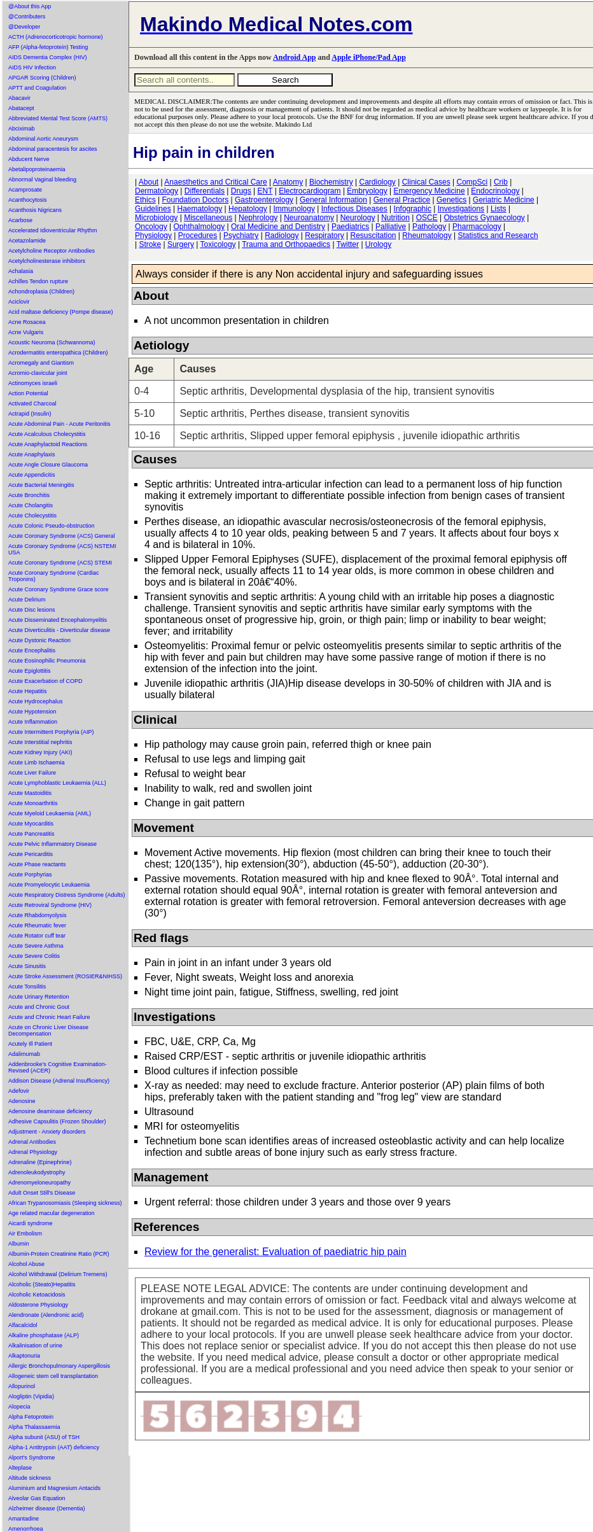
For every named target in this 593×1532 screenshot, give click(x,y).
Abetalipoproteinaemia (37, 169)
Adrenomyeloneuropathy (39, 1182)
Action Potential (28, 393)
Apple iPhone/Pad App (368, 57)
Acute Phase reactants (37, 864)
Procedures (197, 235)
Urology (378, 244)
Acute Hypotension (32, 711)
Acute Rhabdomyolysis (37, 915)
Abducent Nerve (29, 159)
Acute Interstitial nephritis (40, 742)
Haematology (200, 208)
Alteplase (20, 1468)
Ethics (145, 199)
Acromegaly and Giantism (41, 363)
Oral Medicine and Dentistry (278, 226)
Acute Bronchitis (29, 495)
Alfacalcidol (23, 1325)
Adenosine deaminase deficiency (50, 1111)
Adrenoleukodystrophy (37, 1172)
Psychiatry (240, 235)
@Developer (24, 27)
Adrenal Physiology (32, 1152)
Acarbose (20, 220)
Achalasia (20, 271)
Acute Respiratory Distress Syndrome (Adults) (66, 895)
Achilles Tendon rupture (38, 281)
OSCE (427, 217)
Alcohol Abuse (26, 1264)
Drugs (241, 190)
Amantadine (23, 1518)
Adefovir (18, 1091)
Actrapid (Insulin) (30, 414)
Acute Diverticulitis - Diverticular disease (59, 630)
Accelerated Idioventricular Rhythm (52, 230)
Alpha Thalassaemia (34, 1427)
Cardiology (377, 182)
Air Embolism (25, 1233)
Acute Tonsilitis (27, 986)
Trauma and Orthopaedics (286, 244)
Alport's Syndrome (31, 1457)
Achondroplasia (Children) (41, 291)
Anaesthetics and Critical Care (215, 182)
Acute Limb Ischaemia (36, 762)
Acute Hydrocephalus (35, 701)
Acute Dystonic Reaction (39, 640)
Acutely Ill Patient (30, 1044)
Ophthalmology (199, 226)
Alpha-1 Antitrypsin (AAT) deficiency (53, 1447)
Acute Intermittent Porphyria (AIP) (51, 732)
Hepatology (247, 208)
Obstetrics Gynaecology (483, 217)
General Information (333, 199)
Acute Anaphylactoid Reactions (47, 444)
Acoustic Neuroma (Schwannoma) (51, 342)
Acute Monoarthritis (33, 803)
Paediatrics (350, 226)
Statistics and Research (498, 235)
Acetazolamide (27, 240)
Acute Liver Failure (32, 773)
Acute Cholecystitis (32, 515)
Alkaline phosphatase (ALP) (43, 1335)
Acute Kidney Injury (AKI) (40, 752)
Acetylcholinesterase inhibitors (46, 261)
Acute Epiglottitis (29, 671)
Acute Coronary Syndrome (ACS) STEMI (60, 562)
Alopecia (19, 1406)
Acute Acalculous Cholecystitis (47, 434)
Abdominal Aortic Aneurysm (43, 139)
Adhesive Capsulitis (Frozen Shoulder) (57, 1121)
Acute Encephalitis (31, 650)
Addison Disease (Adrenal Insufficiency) (58, 1081)
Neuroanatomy (309, 217)
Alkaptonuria (24, 1356)
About (148, 182)
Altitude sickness (29, 1478)
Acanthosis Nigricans (35, 210)
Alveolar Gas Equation (37, 1498)
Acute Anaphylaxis (31, 454)
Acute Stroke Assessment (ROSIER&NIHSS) (65, 976)
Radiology (281, 235)
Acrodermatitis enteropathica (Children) (58, 352)
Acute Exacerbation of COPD (45, 681)
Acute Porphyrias (30, 874)
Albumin (18, 1243)
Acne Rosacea (27, 322)
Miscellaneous (208, 217)
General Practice (401, 199)
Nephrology (258, 217)
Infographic (412, 208)
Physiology (153, 235)
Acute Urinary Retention (38, 997)
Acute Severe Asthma (36, 946)
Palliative (390, 226)
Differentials (205, 190)
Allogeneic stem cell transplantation (53, 1376)
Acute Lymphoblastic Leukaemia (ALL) (57, 783)
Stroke (150, 244)
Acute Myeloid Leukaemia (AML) (49, 813)
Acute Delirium (27, 599)
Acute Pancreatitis (31, 834)
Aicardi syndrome (30, 1223)
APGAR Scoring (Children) (42, 77)
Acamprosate (25, 189)
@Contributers (26, 16)
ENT (265, 190)
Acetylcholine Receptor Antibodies (51, 251)
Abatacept (21, 108)
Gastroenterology (264, 199)
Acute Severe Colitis (34, 956)
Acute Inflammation (32, 722)
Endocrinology (495, 190)
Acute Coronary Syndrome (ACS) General (61, 536)
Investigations (461, 208)
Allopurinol (21, 1386)
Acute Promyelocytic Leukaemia (49, 885)
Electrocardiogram (309, 190)
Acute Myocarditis (30, 823)
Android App (294, 57)
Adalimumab (24, 1054)
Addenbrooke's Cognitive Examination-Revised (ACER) (57, 1067)
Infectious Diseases (354, 208)
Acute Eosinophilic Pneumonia (47, 660)
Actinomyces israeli (32, 383)
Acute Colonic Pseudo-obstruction (51, 526)
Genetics (451, 199)
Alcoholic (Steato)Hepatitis (42, 1284)
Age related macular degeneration (51, 1213)
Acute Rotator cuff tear (37, 935)
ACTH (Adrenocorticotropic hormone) (55, 37)
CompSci (471, 182)
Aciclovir (19, 302)
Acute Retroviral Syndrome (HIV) (50, 905)
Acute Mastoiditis (30, 793)
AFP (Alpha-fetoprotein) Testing (48, 47)
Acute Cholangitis (30, 505)
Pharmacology (476, 226)
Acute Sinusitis (27, 966)
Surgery (180, 244)
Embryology (367, 190)
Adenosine (22, 1101)
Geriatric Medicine (503, 199)
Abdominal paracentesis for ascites (52, 149)
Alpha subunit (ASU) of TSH (44, 1437)
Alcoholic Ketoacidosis (37, 1294)
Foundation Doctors (195, 199)
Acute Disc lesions (31, 610)
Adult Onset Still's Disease (41, 1193)
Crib (501, 182)
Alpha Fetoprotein (30, 1417)
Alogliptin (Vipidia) (31, 1396)
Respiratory (324, 235)
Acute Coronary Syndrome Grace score (58, 589)
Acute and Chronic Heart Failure (49, 1017)
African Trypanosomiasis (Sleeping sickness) (65, 1203)
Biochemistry (331, 182)
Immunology (294, 208)
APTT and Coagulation (37, 88)
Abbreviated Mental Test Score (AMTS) (58, 118)
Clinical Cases (426, 182)
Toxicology (218, 244)
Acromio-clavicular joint (37, 373)
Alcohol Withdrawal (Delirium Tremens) (58, 1274)
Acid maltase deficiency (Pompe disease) (60, 312)
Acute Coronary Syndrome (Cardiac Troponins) (53, 576)
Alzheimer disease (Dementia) (46, 1508)
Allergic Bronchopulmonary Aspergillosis (59, 1366)
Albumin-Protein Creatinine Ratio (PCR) (58, 1254)
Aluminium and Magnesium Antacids (54, 1488)
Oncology (151, 226)
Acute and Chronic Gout (38, 1007)
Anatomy (288, 182)
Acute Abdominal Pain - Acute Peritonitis (59, 424)
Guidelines (153, 208)
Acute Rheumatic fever (37, 925)
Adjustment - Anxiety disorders (47, 1131)
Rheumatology (426, 235)
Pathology (429, 226)
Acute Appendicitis (31, 475)
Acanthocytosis (27, 200)
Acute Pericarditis (30, 854)
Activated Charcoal (32, 403)
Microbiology (156, 217)
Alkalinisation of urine (35, 1345)
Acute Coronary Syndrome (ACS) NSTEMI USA (62, 549)
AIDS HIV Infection (32, 67)
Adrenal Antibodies (32, 1142)
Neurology (357, 217)
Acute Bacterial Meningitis (41, 485)
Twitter (348, 244)
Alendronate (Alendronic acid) (46, 1315)
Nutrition (395, 217)
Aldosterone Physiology (38, 1305)
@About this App (29, 6)
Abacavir (19, 98)
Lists (498, 208)
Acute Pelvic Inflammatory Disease (52, 844)
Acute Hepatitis (27, 691)
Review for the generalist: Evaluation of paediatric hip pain (275, 1251)
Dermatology (156, 190)
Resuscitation (373, 235)
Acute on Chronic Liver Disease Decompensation (48, 1030)
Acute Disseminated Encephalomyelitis (57, 620)
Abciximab (21, 128)
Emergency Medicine (429, 190)
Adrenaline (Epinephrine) (40, 1162)
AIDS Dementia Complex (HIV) (47, 57)
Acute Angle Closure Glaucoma (48, 464)
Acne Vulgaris (25, 332)
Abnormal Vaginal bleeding (42, 179)
